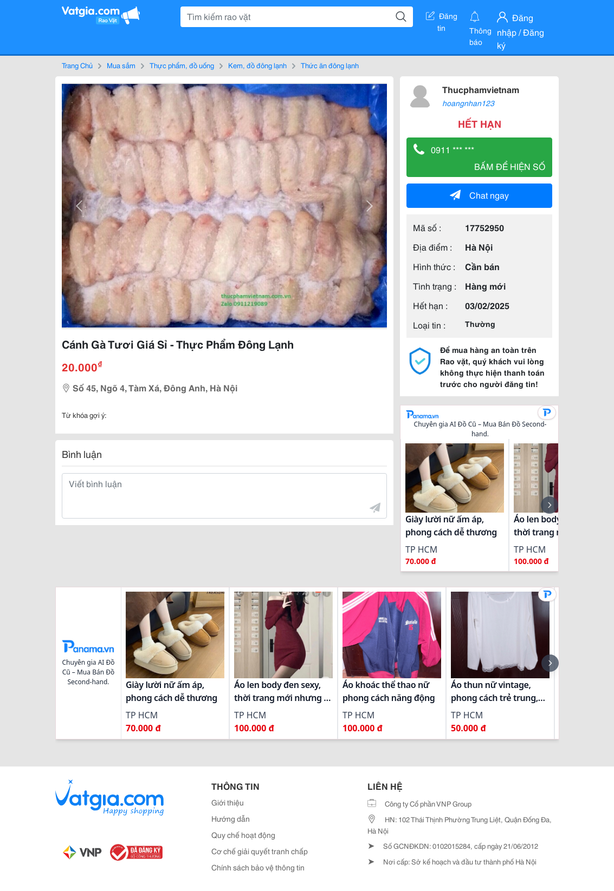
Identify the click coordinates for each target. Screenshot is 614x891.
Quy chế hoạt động (243, 834)
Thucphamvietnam (480, 89)
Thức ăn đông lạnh (330, 65)
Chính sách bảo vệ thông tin (258, 867)
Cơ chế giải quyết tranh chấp (259, 851)
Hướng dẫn (230, 818)
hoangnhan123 (468, 102)
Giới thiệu (227, 802)
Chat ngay (479, 194)
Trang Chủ (77, 65)
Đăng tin (441, 17)
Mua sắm (121, 65)
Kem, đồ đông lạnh (257, 65)
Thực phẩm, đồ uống (182, 65)
